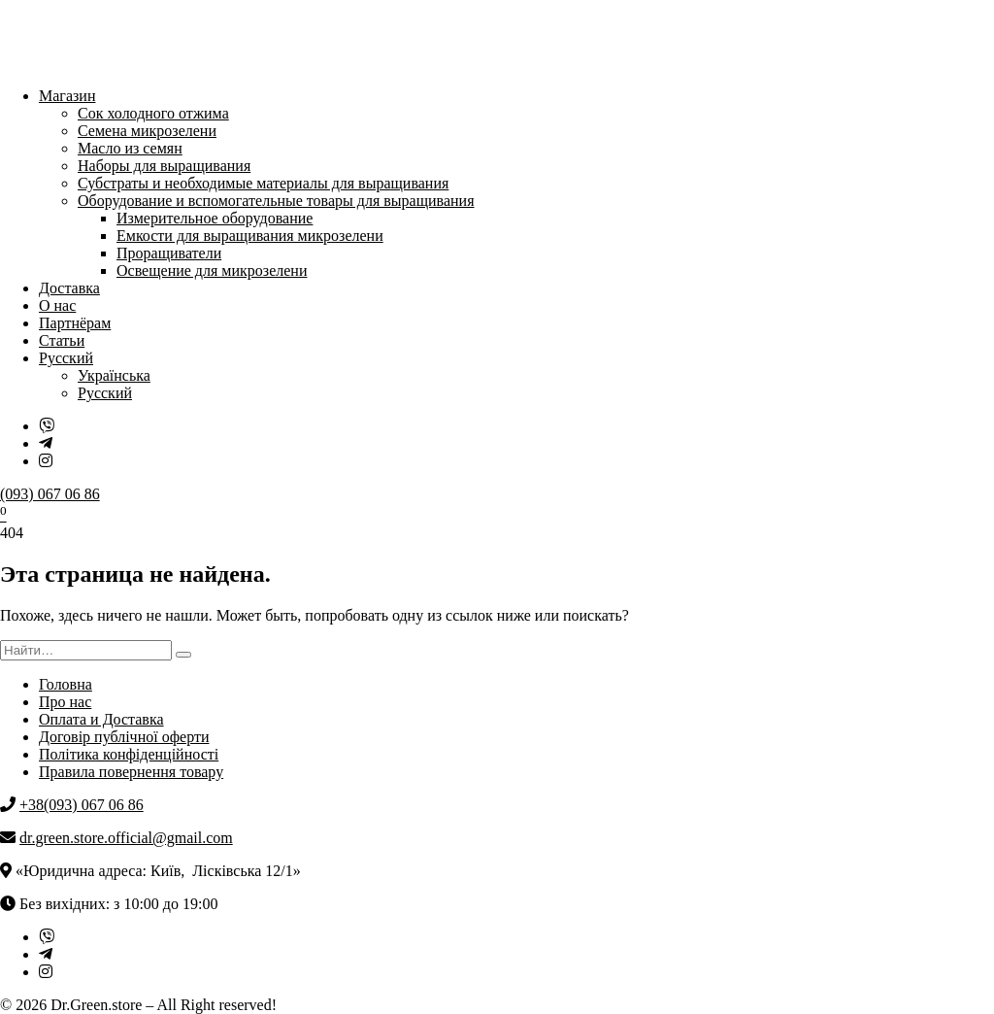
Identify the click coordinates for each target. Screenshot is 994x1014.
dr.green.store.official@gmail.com (126, 837)
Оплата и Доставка (101, 719)
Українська (114, 375)
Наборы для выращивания (164, 165)
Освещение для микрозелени (211, 270)
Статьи (61, 340)
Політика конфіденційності (128, 754)
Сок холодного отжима (153, 113)
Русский (66, 358)
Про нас (65, 701)
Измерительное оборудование (214, 218)
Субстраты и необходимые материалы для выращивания (263, 183)
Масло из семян (130, 148)
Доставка (69, 288)
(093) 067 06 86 (50, 494)
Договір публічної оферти (124, 736)
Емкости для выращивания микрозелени (249, 235)
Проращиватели (168, 253)
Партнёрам (75, 323)
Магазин (67, 95)
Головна (65, 684)
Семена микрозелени (147, 130)
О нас (57, 305)
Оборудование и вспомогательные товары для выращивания (276, 200)
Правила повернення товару (131, 771)
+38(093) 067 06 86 (81, 804)
